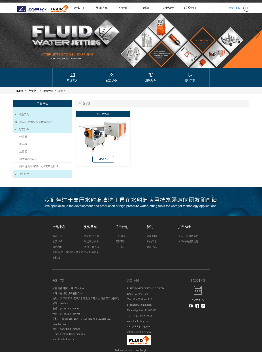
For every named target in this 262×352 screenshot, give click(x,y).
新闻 (146, 7)
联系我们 (190, 7)
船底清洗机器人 (28, 158)
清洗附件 (22, 173)
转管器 (23, 136)
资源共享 (102, 7)
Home (19, 90)
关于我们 (124, 7)
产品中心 (80, 7)
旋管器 (23, 151)
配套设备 (48, 90)
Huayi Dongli (140, 350)
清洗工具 (22, 114)
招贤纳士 (168, 7)
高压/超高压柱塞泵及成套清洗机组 (34, 121)
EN (238, 8)
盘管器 (23, 144)
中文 (231, 8)
